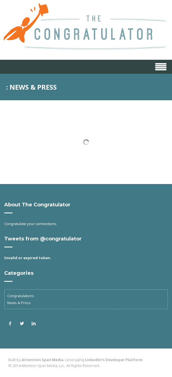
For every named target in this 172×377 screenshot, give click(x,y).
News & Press (19, 302)
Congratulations (20, 295)
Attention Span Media (42, 359)
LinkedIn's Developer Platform (114, 359)
